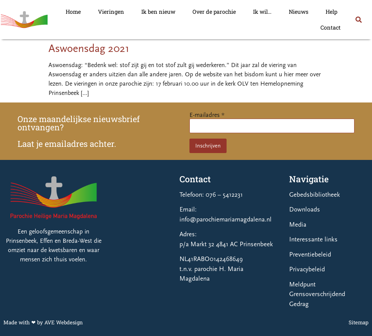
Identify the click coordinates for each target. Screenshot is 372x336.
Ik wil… (262, 11)
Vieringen (111, 11)
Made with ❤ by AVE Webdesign (43, 322)
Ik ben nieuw (158, 11)
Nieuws (298, 11)
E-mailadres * (207, 115)
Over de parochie (214, 11)
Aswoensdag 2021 (88, 48)
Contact (330, 27)
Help (331, 11)
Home (73, 11)
